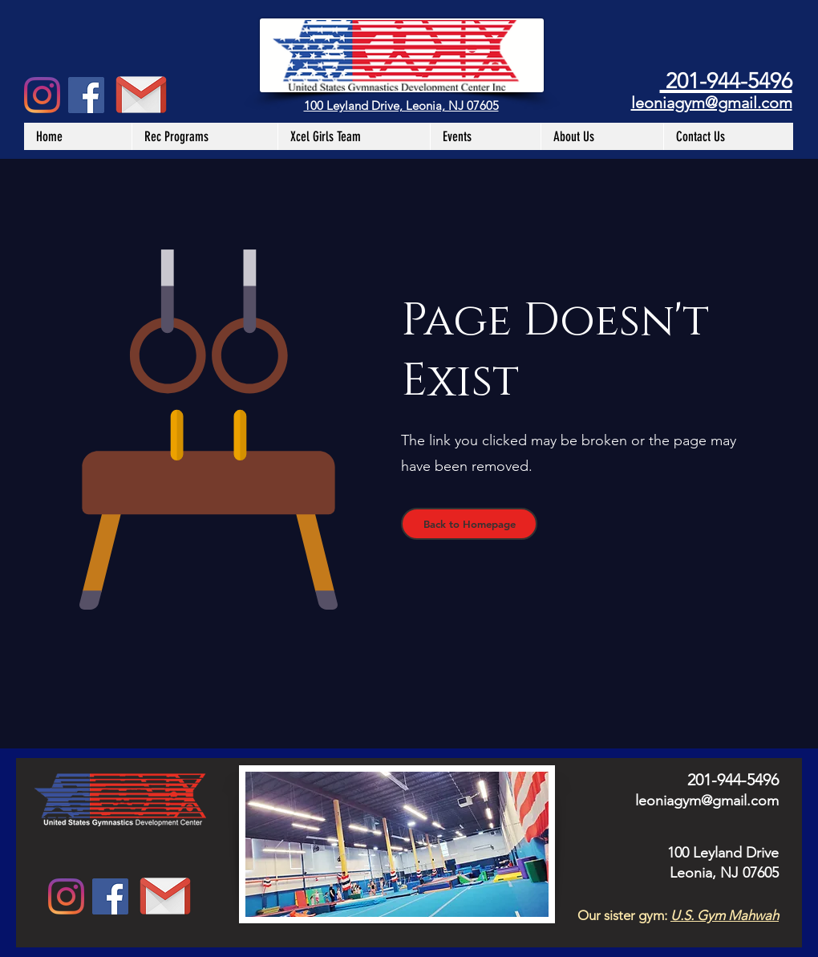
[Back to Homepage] (469, 524)
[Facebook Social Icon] (86, 95)
